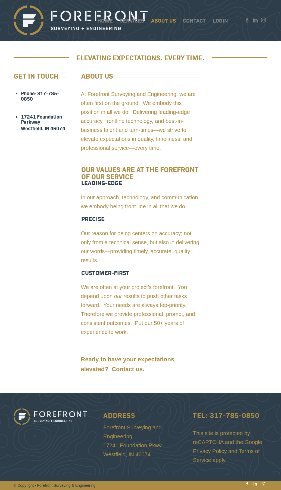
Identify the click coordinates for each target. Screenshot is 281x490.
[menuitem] (105, 20)
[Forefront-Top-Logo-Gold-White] (81, 20)
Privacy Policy (210, 451)
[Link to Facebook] (247, 20)
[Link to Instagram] (263, 20)
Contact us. (128, 369)
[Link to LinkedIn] (255, 20)
